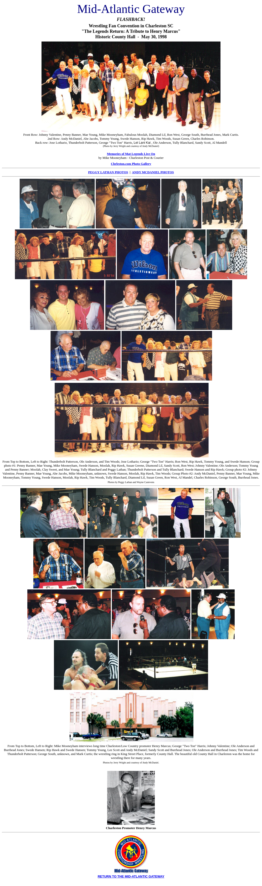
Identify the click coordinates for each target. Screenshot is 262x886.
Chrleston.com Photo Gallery (131, 164)
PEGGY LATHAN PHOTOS (108, 172)
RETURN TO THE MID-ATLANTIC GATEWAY (131, 876)
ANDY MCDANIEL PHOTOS (153, 172)
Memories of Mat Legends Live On (131, 154)
